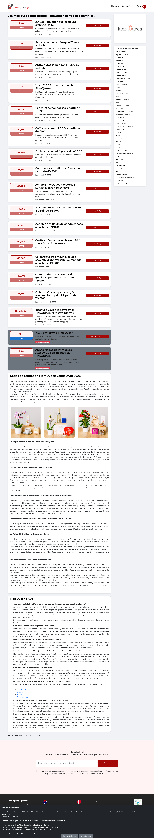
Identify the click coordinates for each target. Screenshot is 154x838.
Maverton (119, 179)
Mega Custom (121, 182)
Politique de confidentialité (19, 804)
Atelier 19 (119, 101)
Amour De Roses (122, 98)
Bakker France (121, 134)
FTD (117, 170)
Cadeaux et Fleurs (20, 734)
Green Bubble (121, 173)
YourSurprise (22, 686)
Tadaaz (118, 89)
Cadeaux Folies (121, 69)
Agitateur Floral (23, 688)
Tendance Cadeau (123, 113)
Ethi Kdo (119, 155)
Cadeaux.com (22, 696)
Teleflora (119, 95)
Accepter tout (86, 836)
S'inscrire (108, 762)
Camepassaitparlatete (124, 152)
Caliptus (119, 137)
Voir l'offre (97, 24)
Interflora (21, 691)
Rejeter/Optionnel (70, 836)
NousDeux (120, 128)
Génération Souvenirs (124, 104)
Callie (118, 146)
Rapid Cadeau (121, 83)
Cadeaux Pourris (122, 92)
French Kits (120, 119)
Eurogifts (119, 81)
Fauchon (119, 158)
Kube (118, 86)
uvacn (118, 131)
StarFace (119, 107)
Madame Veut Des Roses (125, 125)
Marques (114, 6)
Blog (138, 6)
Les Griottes (120, 116)
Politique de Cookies (10, 817)
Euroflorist (21, 693)
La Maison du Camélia (124, 110)
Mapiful (119, 167)
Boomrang (120, 140)
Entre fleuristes (121, 72)
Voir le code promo (97, 335)
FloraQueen (35, 734)
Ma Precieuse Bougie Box (125, 176)
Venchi (118, 161)
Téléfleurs (119, 60)
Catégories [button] (127, 6)
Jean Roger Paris (122, 143)
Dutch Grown (121, 122)
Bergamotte (120, 164)
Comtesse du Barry (123, 78)
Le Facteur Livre (122, 149)
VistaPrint (119, 63)
